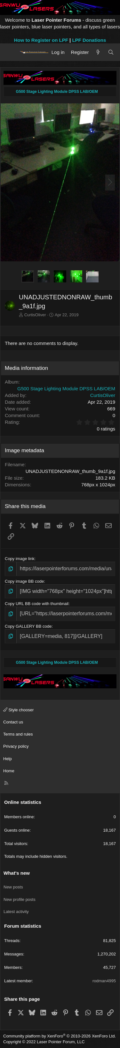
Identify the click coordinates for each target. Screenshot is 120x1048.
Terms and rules (18, 734)
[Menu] (10, 52)
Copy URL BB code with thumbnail (36, 603)
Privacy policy (15, 746)
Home (8, 770)
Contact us (13, 722)
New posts (13, 887)
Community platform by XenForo (59, 1036)
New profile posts (20, 899)
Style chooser (18, 709)
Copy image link (20, 558)
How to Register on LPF (41, 40)
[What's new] (98, 52)
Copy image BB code (24, 581)
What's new (17, 873)
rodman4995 (104, 980)
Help (7, 758)
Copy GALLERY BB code (28, 626)
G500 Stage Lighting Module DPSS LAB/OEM (66, 388)
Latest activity (16, 911)
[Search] (111, 52)
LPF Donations (89, 40)
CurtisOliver (35, 314)
